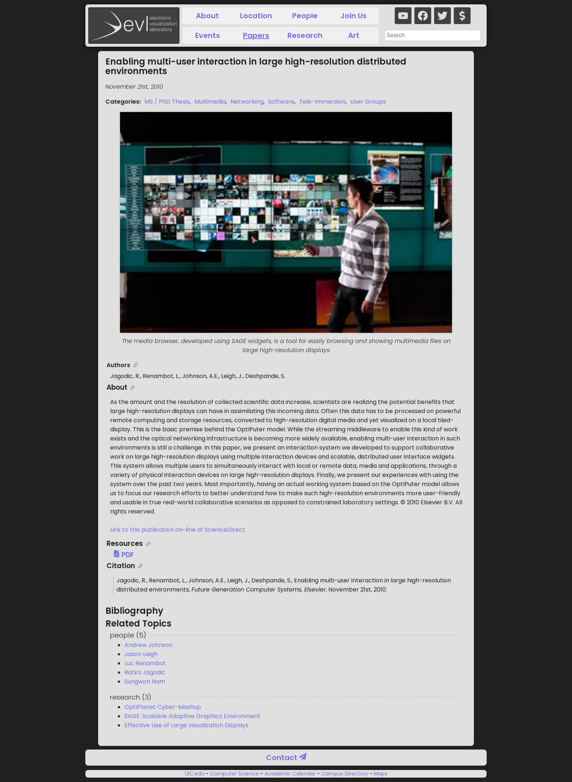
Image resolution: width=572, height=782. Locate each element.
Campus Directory (345, 773)
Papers (256, 35)
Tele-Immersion (322, 101)
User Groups (368, 101)
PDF (123, 555)
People (305, 16)
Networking (247, 101)
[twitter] (442, 15)
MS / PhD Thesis (167, 101)
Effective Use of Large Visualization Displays (186, 725)
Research (304, 35)
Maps (379, 773)
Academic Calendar (290, 773)
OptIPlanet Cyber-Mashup (162, 707)
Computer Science (234, 773)
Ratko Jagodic (144, 672)
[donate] (462, 15)
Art (353, 35)
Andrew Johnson (148, 645)
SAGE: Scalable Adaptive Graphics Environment (192, 716)
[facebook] (422, 15)
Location (256, 16)
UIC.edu (195, 773)
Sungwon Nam (144, 681)
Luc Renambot (145, 663)
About (207, 16)
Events (207, 35)
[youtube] (403, 15)
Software (281, 101)
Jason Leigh (141, 654)
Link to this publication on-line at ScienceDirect (177, 529)
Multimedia (210, 101)
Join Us (353, 16)
